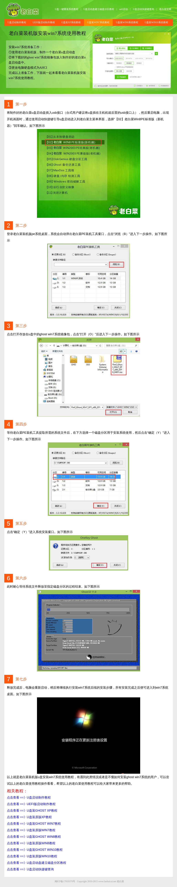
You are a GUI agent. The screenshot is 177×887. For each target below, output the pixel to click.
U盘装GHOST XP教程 (42, 810)
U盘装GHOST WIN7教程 (44, 823)
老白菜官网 (165, 9)
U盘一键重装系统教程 (66, 9)
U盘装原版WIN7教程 (41, 830)
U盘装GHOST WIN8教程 (44, 836)
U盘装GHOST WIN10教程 (45, 849)
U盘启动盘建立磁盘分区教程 (98, 9)
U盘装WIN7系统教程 (98, 22)
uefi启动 (123, 9)
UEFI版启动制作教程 (44, 22)
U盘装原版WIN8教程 (41, 843)
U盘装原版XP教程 (39, 817)
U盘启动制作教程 (17, 22)
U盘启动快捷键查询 (143, 9)
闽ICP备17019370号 (65, 881)
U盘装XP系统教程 (71, 22)
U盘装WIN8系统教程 (127, 22)
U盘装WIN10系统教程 (156, 22)
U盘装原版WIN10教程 (42, 856)
